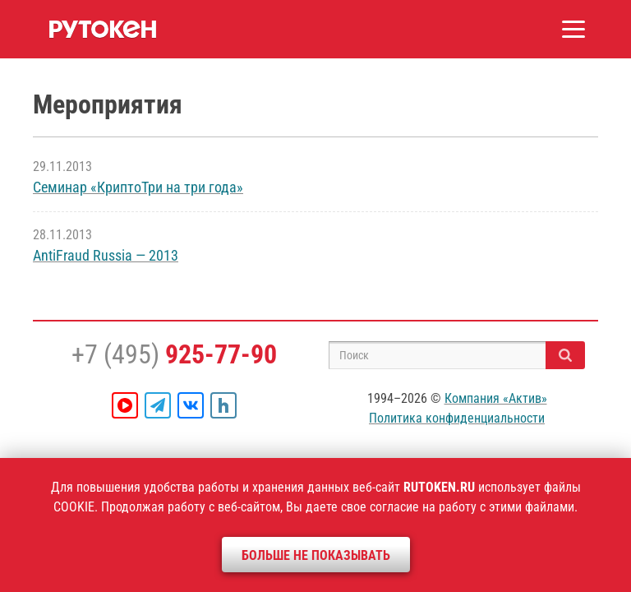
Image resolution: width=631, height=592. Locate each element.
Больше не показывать (316, 555)
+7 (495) (174, 354)
